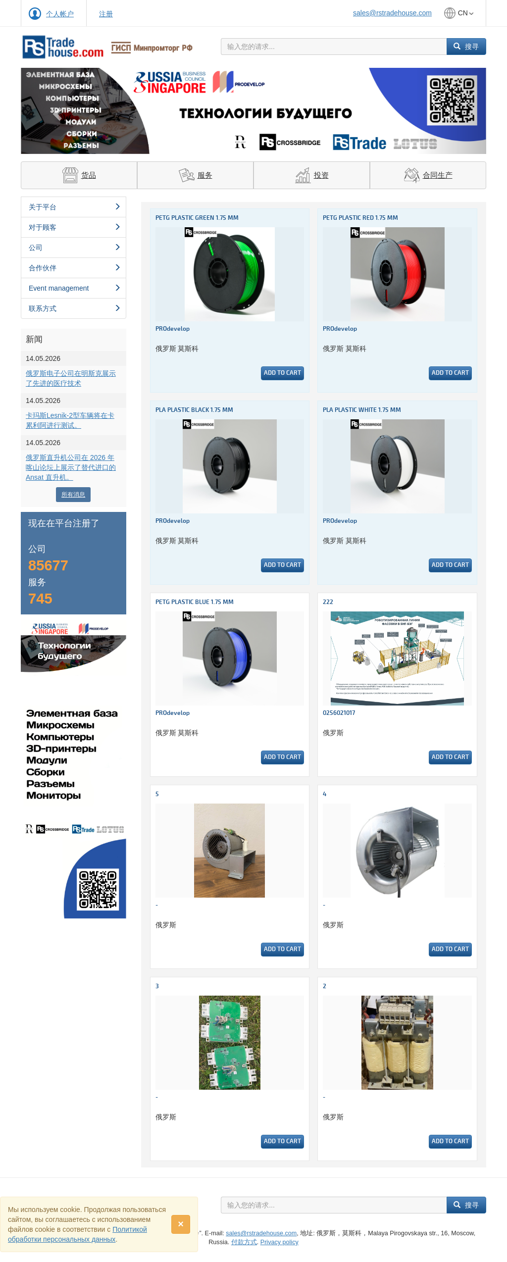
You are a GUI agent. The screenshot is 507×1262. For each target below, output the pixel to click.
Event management (75, 288)
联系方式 (75, 308)
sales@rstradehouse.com (392, 13)
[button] (56, 111)
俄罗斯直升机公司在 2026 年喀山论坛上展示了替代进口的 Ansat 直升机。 (71, 467)
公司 (75, 248)
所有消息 (73, 494)
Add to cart (282, 373)
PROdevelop (172, 329)
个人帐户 (60, 14)
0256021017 (339, 713)
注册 (106, 14)
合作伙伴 (75, 268)
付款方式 (244, 1242)
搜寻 (466, 46)
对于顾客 (75, 227)
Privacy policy (279, 1242)
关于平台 (75, 207)
